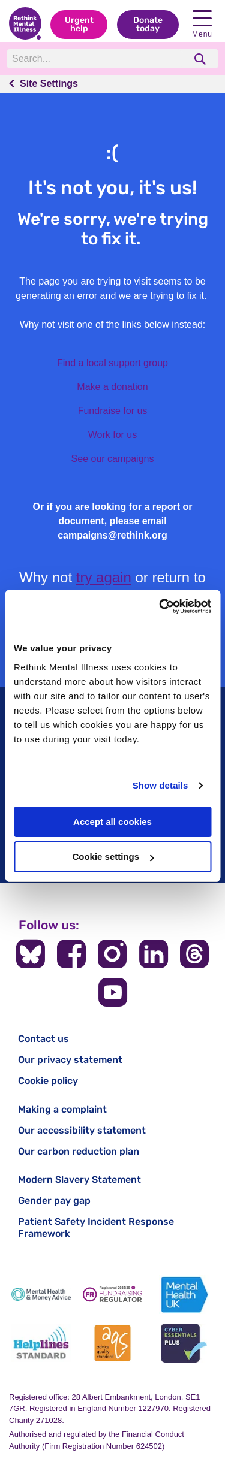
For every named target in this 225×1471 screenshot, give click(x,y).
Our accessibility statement (82, 1130)
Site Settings (49, 83)
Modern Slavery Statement (79, 1179)
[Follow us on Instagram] (112, 954)
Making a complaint (62, 1109)
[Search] (96, 59)
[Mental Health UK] (184, 1294)
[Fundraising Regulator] (112, 1294)
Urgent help (79, 24)
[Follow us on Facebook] (71, 954)
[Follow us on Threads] (194, 954)
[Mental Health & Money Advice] (41, 1294)
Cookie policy (48, 1080)
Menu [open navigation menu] (202, 24)
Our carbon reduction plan (78, 1151)
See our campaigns (112, 459)
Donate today (148, 24)
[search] (201, 59)
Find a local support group (112, 363)
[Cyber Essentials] (184, 1343)
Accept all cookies (112, 822)
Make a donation (112, 387)
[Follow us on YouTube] (113, 992)
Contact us (43, 1038)
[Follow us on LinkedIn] (153, 954)
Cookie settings (113, 856)
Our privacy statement (70, 1059)
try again (103, 577)
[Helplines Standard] (41, 1343)
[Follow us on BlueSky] (30, 954)
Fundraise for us (113, 411)
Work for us (112, 435)
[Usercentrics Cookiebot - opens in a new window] (160, 606)
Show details (160, 785)
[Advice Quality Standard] (112, 1343)
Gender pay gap (54, 1200)
